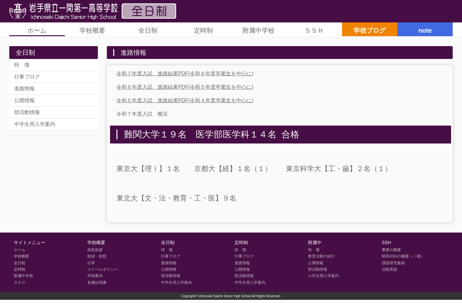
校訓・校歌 (97, 256)
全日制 (148, 30)
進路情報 (24, 88)
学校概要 (92, 30)
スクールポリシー (102, 269)
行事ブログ (27, 76)
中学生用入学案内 (34, 124)
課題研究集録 (393, 263)
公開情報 (24, 100)
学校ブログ (370, 30)
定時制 (203, 30)
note (425, 30)
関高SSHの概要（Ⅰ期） (403, 256)
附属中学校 (259, 30)
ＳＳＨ (314, 30)
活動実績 (389, 269)
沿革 (91, 263)
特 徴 (22, 65)
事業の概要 (391, 250)
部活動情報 (27, 112)
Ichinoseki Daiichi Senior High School (224, 296)
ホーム (37, 30)
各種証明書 (97, 282)
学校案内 (95, 276)
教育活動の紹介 (321, 256)
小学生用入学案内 (323, 276)
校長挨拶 (95, 250)
